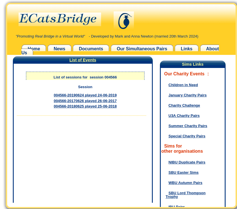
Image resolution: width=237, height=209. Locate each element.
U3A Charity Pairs (184, 115)
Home (34, 48)
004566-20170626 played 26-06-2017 (85, 101)
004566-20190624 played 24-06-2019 (85, 95)
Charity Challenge (184, 105)
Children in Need (183, 85)
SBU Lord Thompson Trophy (186, 195)
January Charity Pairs (187, 95)
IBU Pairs (176, 207)
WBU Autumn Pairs (185, 183)
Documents (91, 48)
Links (186, 48)
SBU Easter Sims (183, 172)
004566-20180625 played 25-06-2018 (85, 106)
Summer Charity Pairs (187, 126)
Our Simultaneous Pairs (142, 48)
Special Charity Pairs (186, 136)
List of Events (82, 60)
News (59, 48)
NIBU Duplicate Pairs (186, 162)
